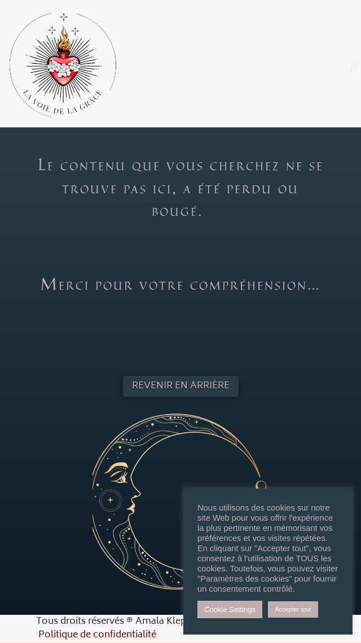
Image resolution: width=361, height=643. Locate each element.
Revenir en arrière (181, 386)
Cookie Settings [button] (230, 609)
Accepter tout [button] (293, 609)
